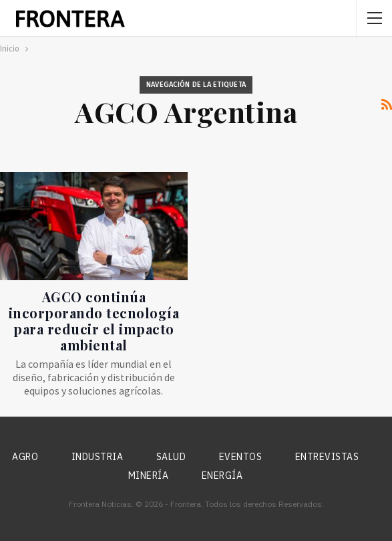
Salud (171, 457)
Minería (148, 475)
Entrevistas (327, 457)
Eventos (240, 457)
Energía (222, 475)
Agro (25, 457)
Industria (97, 457)
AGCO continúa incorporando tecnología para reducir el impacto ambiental (94, 321)
